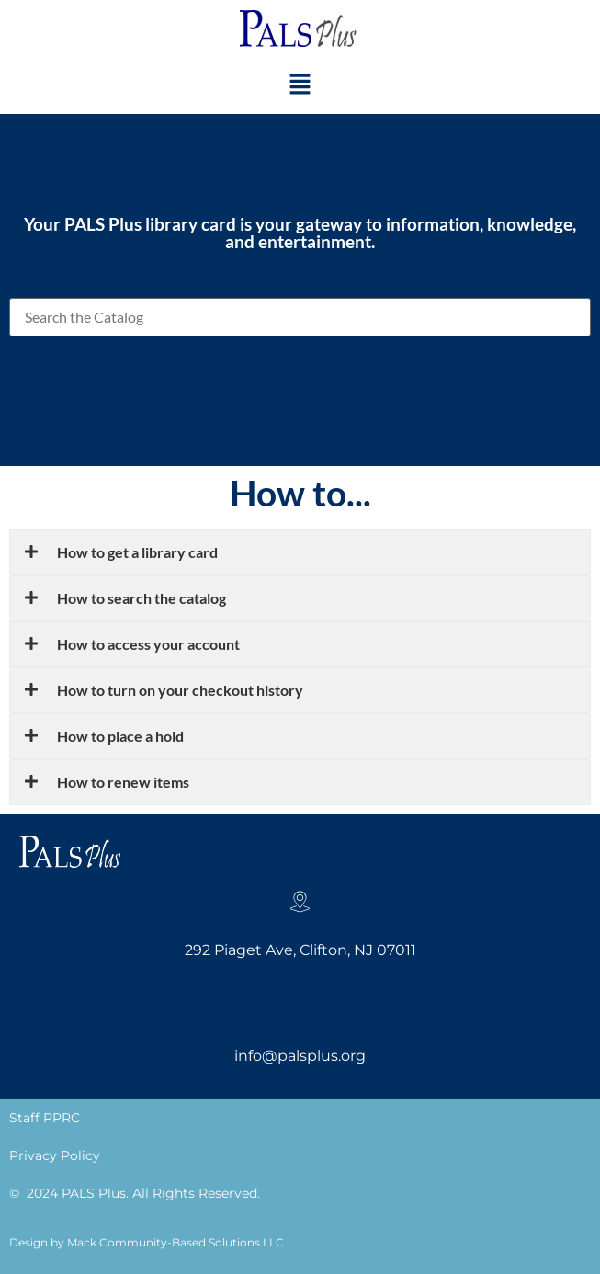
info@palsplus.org (300, 1055)
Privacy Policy (54, 1155)
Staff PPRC (44, 1117)
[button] (299, 85)
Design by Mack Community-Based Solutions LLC (146, 1242)
